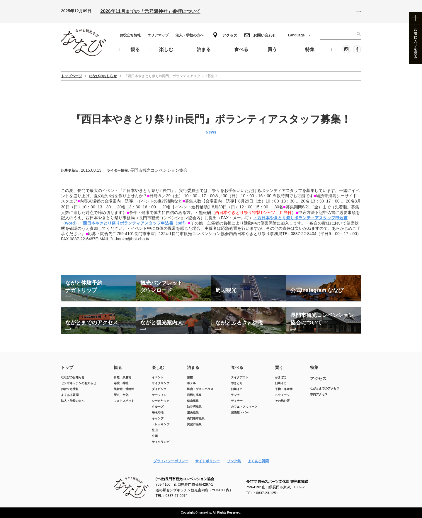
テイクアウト (240, 377)
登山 (155, 430)
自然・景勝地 (122, 377)
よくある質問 (70, 394)
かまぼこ (281, 377)
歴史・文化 (121, 394)
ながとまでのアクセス (324, 388)
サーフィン (159, 394)
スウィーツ (282, 394)
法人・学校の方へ (190, 35)
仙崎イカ (237, 389)
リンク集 (234, 461)
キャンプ (158, 418)
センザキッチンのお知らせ (78, 383)
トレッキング (160, 424)
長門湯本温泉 (196, 418)
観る (118, 367)
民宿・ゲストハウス (200, 389)
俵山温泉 (193, 400)
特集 (314, 367)
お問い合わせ (264, 35)
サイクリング (160, 383)
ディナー (237, 400)
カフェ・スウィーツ (244, 406)
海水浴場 (158, 412)
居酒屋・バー (240, 412)
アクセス (229, 35)
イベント (158, 377)
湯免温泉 (193, 412)
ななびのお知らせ (72, 377)
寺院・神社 (121, 383)
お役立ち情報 (130, 35)
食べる (237, 367)
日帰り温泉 (194, 394)
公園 (155, 436)
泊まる (193, 367)
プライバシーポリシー (170, 461)
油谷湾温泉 (194, 406)
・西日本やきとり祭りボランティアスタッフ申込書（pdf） (133, 223)
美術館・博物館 (124, 389)
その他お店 (282, 400)
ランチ (235, 394)
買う (279, 367)
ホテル (191, 383)
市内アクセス (319, 394)
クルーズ (158, 406)
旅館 (190, 377)
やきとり (237, 383)
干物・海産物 (283, 389)
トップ (67, 367)
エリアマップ (158, 35)
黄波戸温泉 (194, 424)
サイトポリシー (207, 461)
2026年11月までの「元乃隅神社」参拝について (150, 11)
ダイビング (159, 389)
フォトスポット (124, 400)
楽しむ (158, 367)
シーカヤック (160, 400)
